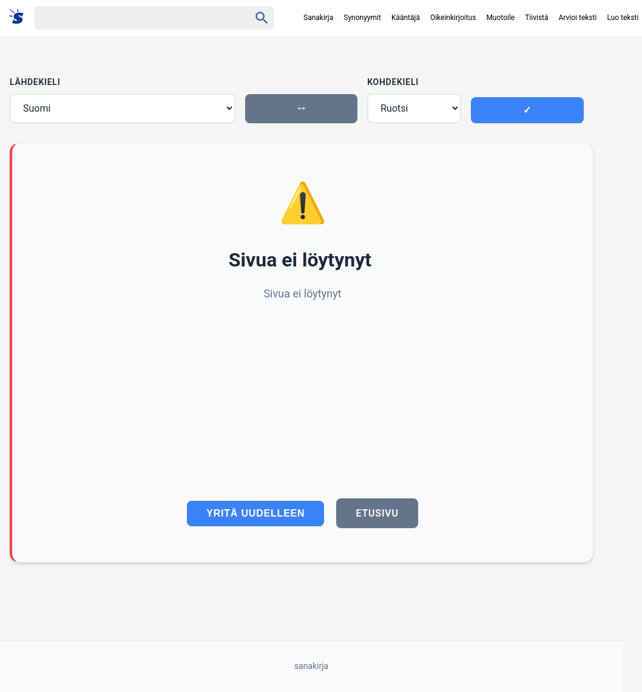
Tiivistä (536, 17)
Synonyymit (362, 17)
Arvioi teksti (578, 17)
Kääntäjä (405, 17)
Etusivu (377, 513)
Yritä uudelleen (255, 513)
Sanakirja (318, 17)
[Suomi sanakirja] (20, 17)
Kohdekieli (393, 82)
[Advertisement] (302, 394)
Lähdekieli (35, 82)
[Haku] (131, 18)
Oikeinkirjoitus (453, 17)
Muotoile (500, 17)
